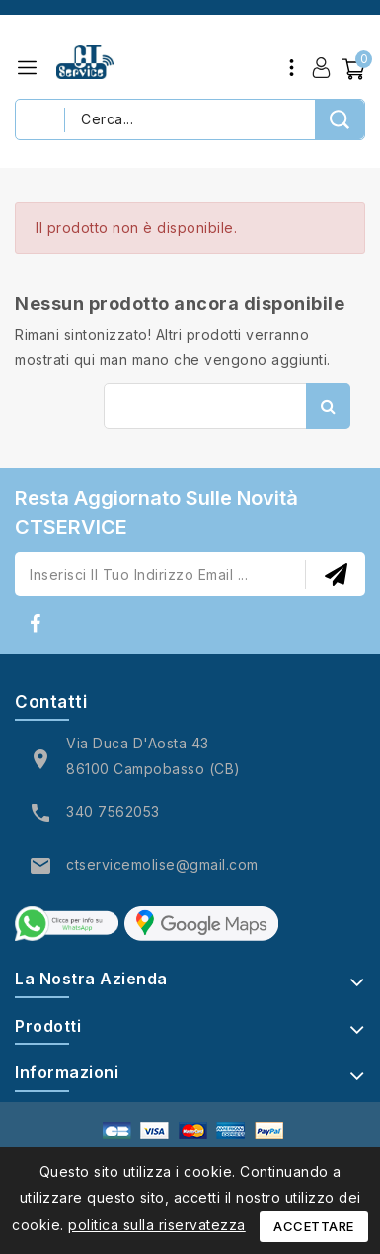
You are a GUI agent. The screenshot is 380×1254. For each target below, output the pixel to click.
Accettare (313, 1226)
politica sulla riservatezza (157, 1224)
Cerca (328, 406)
